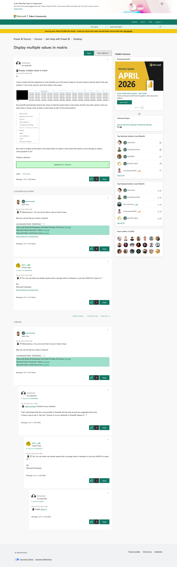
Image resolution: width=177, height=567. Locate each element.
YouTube (67, 227)
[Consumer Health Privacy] (43, 559)
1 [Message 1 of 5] (22, 179)
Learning (100, 16)
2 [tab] (137, 107)
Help (150, 22)
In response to (24, 270)
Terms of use (147, 552)
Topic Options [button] (102, 53)
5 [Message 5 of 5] (38, 517)
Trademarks (158, 552)
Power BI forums (22, 38)
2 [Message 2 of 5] (22, 244)
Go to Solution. (66, 164)
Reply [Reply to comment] (104, 249)
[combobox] (135, 27)
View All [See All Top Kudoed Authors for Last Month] (121, 223)
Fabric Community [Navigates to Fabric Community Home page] (37, 16)
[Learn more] (124, 102)
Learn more (18, 9)
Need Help (26, 174)
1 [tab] (135, 107)
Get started (128, 31)
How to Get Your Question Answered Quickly (134, 125)
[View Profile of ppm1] (24, 265)
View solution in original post (27, 236)
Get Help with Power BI (58, 38)
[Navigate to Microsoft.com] (20, 16)
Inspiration (61, 16)
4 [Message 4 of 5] (22, 297)
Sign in (143, 22)
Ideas (71, 16)
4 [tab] (139, 107)
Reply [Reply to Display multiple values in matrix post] (104, 179)
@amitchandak (30, 406)
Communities (81, 16)
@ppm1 (44, 509)
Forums (51, 16)
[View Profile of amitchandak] (30, 201)
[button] (89, 53)
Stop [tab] (142, 108)
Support (109, 16)
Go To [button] (158, 22)
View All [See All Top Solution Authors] (121, 175)
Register (134, 22)
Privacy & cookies (134, 552)
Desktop (77, 38)
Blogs (91, 16)
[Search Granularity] (98, 27)
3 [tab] (138, 107)
